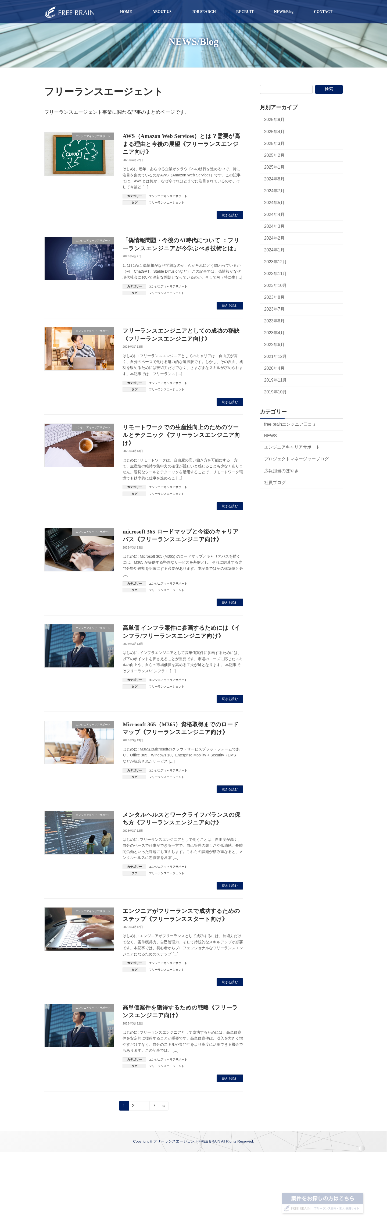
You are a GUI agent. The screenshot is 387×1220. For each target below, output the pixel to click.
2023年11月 (275, 273)
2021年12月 (275, 356)
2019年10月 (275, 392)
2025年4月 (274, 131)
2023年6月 (274, 321)
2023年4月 (274, 332)
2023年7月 (274, 309)
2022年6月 (274, 344)
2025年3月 (274, 143)
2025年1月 (274, 167)
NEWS (270, 435)
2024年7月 (274, 190)
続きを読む (230, 215)
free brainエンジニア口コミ (290, 424)
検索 (329, 89)
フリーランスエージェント (166, 202)
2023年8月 (274, 297)
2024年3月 (274, 226)
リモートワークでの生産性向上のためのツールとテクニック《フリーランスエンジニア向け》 (181, 435)
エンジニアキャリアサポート (168, 196)
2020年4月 (274, 368)
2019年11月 (275, 380)
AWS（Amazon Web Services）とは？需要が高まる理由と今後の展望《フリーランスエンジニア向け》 (181, 144)
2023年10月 (275, 285)
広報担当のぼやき (281, 470)
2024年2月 (274, 238)
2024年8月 (274, 179)
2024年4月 (274, 214)
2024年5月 (274, 202)
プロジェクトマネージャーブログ (296, 459)
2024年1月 (274, 250)
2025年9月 (274, 119)
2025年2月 (274, 155)
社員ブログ (275, 482)
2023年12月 (275, 261)
